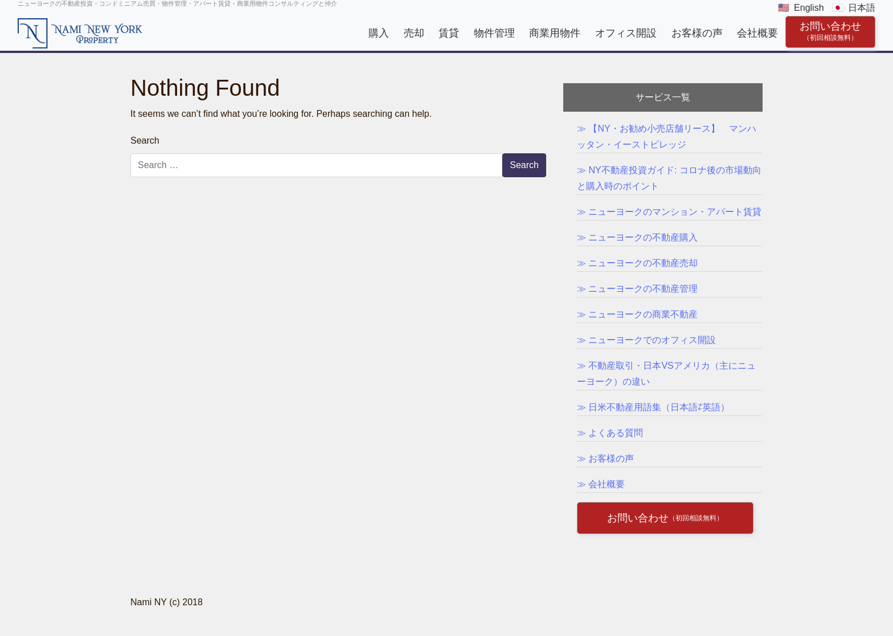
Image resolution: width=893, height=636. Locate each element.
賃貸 (449, 33)
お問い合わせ (830, 31)
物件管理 (494, 33)
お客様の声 (697, 33)
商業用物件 (554, 33)
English (809, 8)
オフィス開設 (626, 33)
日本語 (861, 8)
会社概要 (757, 33)
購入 (378, 33)
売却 (414, 33)
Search (144, 140)
